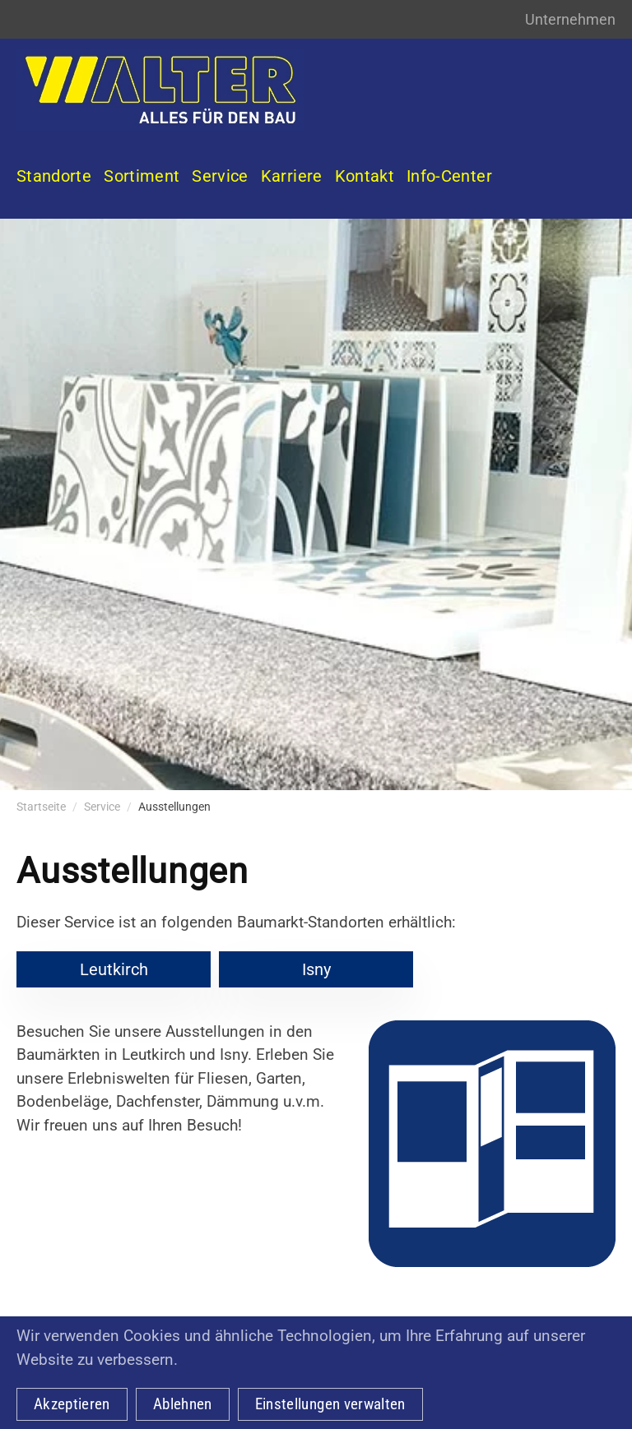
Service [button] (220, 176)
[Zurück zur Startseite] (160, 90)
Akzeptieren (72, 1403)
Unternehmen (570, 19)
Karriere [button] (292, 176)
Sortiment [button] (141, 176)
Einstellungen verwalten (330, 1403)
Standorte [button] (53, 176)
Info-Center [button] (449, 176)
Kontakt (364, 176)
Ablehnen (182, 1403)
